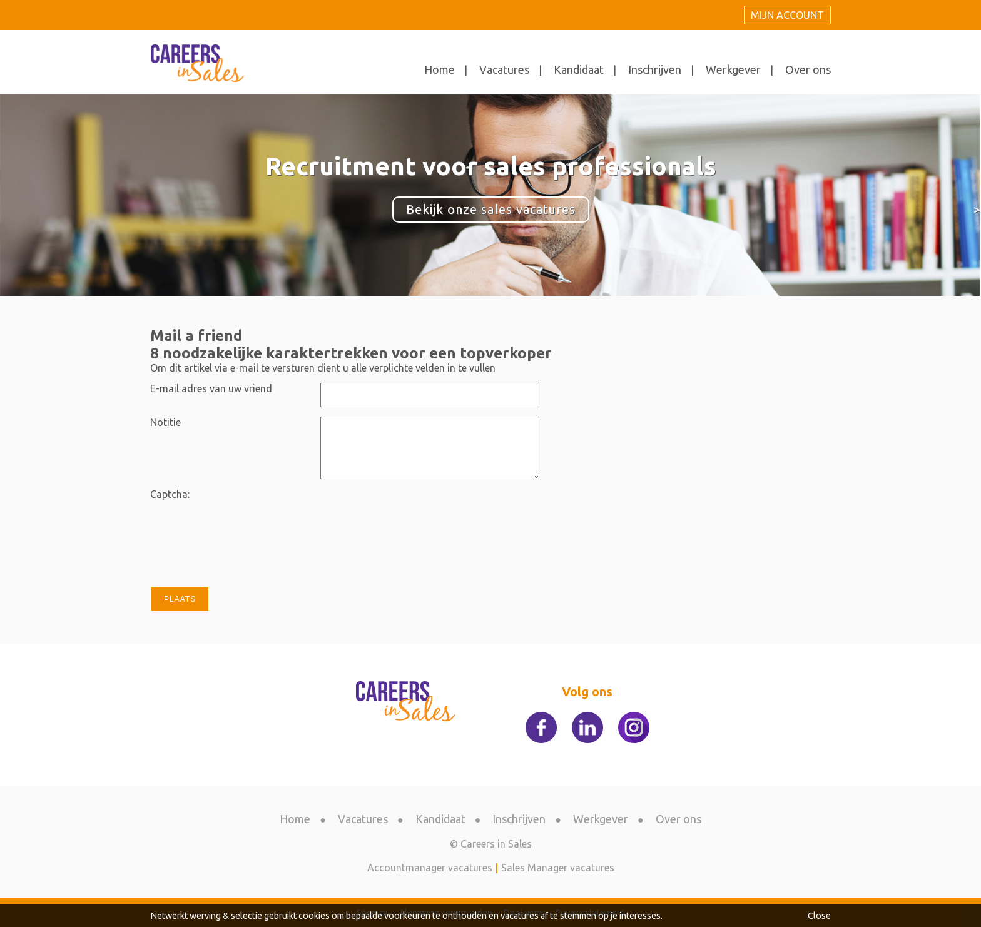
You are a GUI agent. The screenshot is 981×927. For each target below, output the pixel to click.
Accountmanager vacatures (429, 867)
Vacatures (504, 69)
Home (439, 69)
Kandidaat (579, 69)
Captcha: (170, 494)
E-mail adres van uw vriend (211, 388)
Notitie (165, 422)
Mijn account (787, 15)
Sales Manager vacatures (557, 867)
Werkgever (733, 69)
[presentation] (415, 513)
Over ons (808, 69)
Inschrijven (654, 69)
